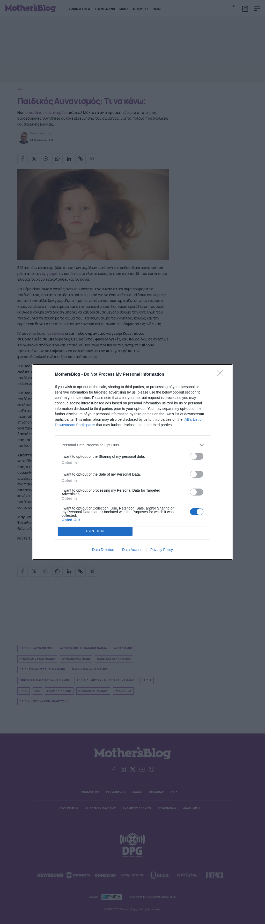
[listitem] (132, 445)
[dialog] (132, 462)
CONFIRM (95, 531)
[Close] (222, 375)
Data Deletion (103, 550)
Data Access (132, 550)
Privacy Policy (161, 550)
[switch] (196, 456)
